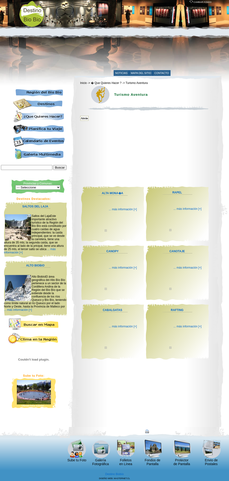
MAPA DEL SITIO (141, 73)
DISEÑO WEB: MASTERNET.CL (114, 478)
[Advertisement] (126, 36)
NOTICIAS (121, 73)
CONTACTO (161, 73)
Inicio (83, 83)
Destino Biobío (114, 474)
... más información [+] (18, 310)
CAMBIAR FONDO (200, 2)
